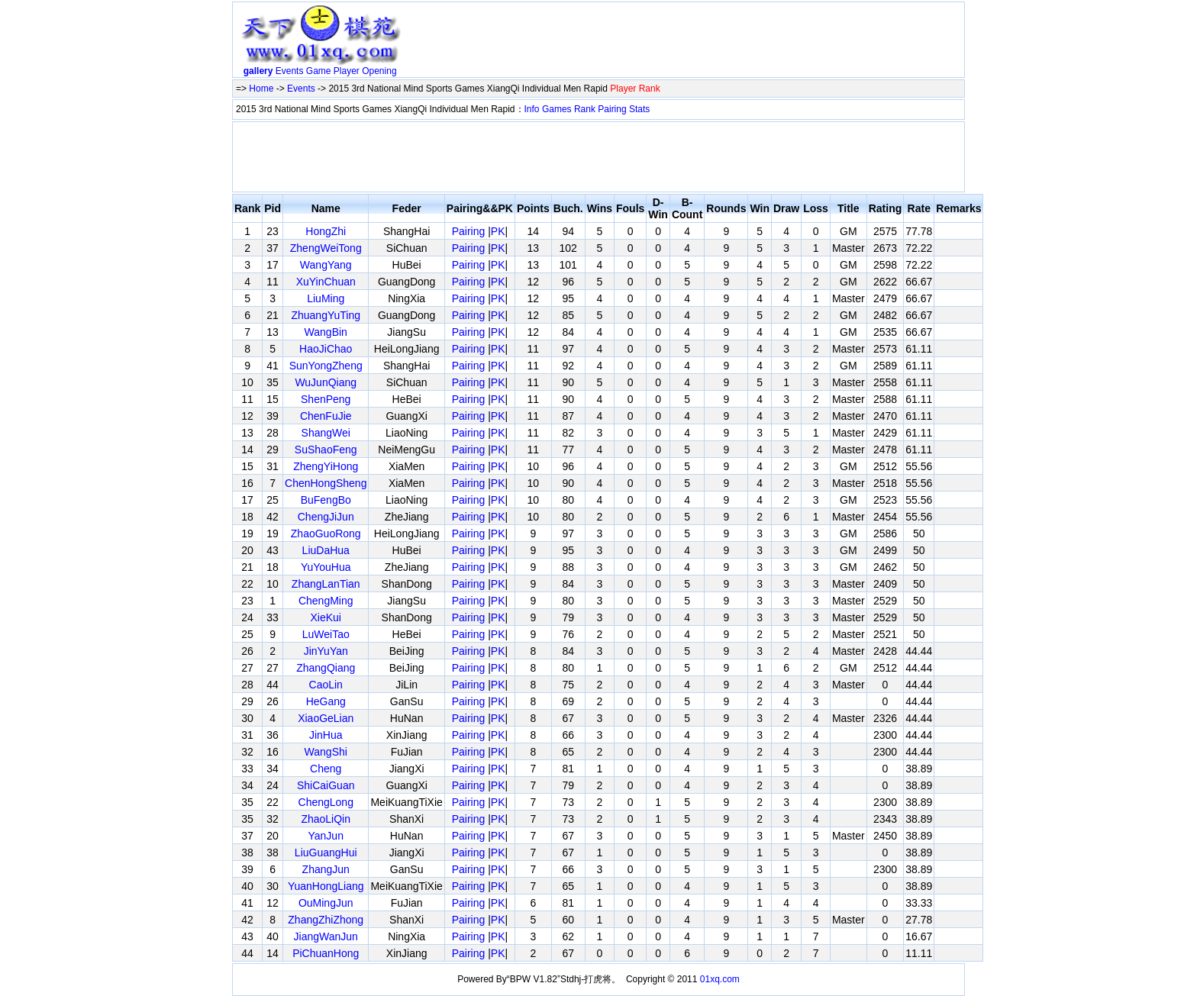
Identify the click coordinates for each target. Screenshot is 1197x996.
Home (261, 88)
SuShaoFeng (326, 449)
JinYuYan (326, 651)
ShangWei (326, 433)
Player (347, 71)
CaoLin (326, 685)
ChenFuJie (326, 416)
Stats (639, 109)
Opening (379, 71)
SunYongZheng (326, 365)
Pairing (612, 109)
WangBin (326, 332)
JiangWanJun (326, 936)
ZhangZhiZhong (325, 920)
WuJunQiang (326, 382)
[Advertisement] (685, 42)
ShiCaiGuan (326, 785)
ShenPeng (325, 399)
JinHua (326, 735)
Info (532, 109)
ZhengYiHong (325, 466)
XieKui (325, 617)
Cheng (325, 768)
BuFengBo (326, 500)
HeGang (326, 701)
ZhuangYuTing (325, 315)
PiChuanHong (325, 953)
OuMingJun (325, 903)
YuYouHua (326, 567)
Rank (584, 109)
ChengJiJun (326, 517)
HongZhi (325, 231)
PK (498, 231)
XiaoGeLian (325, 718)
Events (290, 71)
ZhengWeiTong (326, 248)
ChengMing (325, 601)
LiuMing (325, 298)
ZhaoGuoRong (326, 533)
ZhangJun (326, 869)
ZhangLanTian (326, 584)
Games (557, 109)
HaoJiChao (325, 349)
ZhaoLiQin (325, 819)
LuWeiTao (326, 634)
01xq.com (720, 979)
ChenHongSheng (325, 483)
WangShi (326, 752)
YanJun (326, 836)
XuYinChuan (326, 282)
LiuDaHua (326, 550)
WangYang (326, 265)
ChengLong (325, 802)
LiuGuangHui (326, 852)
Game (318, 71)
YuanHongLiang (326, 886)
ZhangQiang (325, 668)
